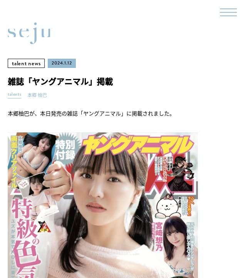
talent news (26, 63)
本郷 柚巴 (37, 95)
